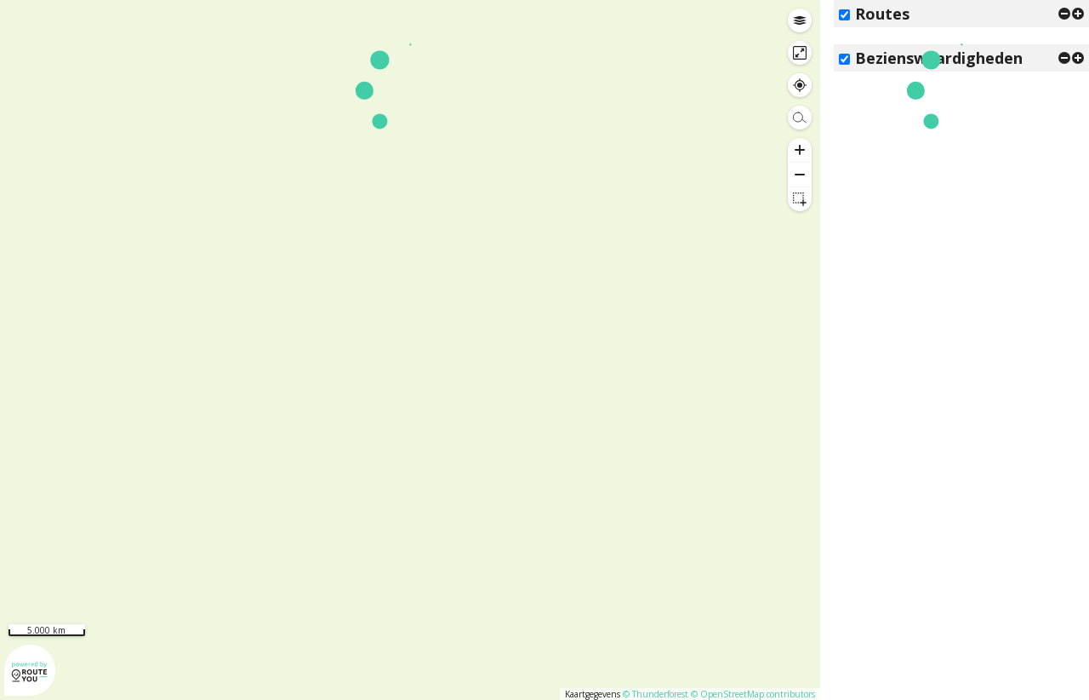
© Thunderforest (655, 694)
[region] (410, 350)
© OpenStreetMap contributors (753, 694)
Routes (882, 13)
